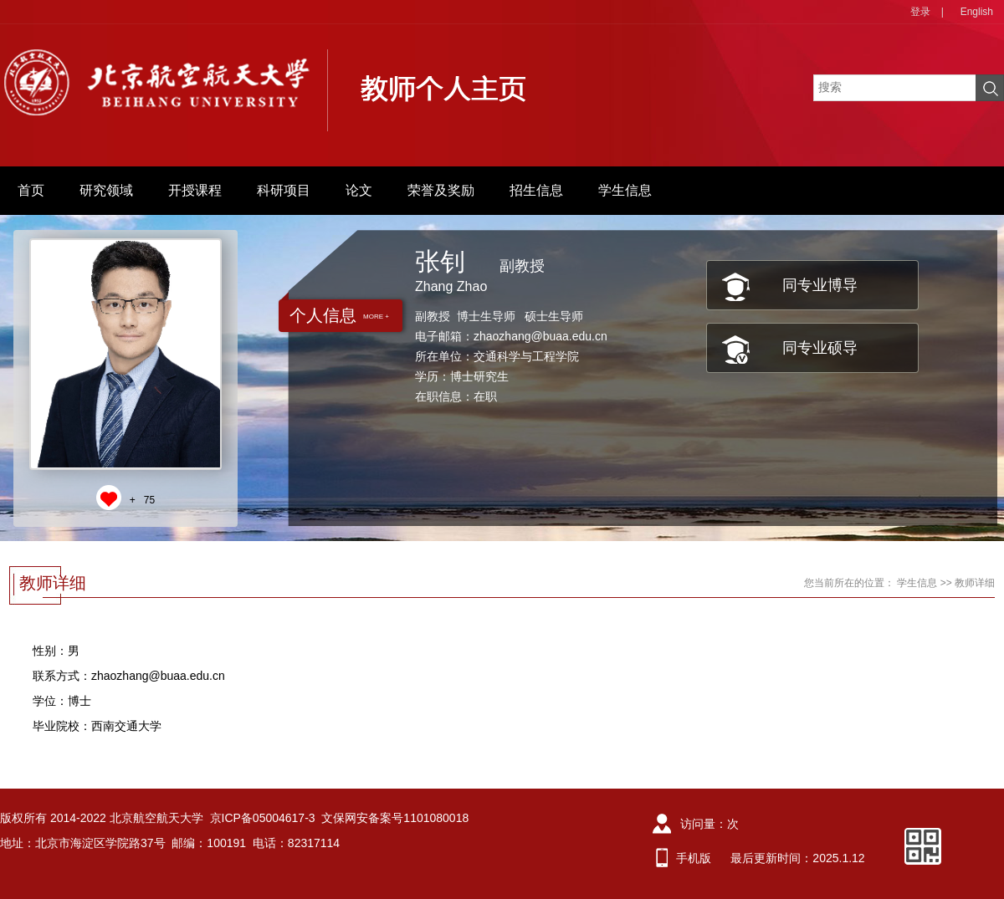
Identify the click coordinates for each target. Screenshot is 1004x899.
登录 (920, 12)
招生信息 (536, 190)
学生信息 (625, 190)
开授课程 (195, 190)
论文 (359, 190)
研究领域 (106, 190)
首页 (31, 190)
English (976, 12)
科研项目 (283, 190)
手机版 (693, 858)
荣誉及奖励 (440, 190)
